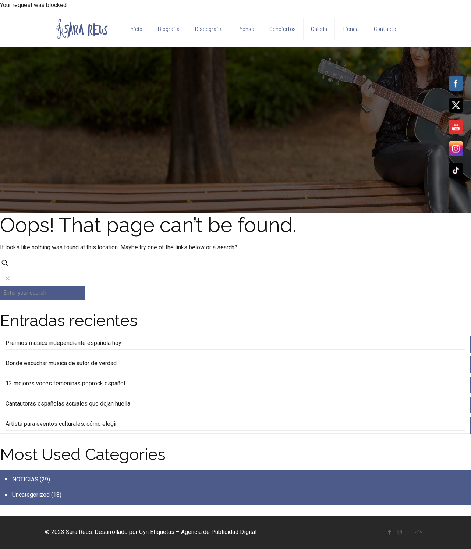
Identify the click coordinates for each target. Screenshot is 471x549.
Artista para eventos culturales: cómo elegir (61, 423)
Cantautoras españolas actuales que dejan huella (68, 403)
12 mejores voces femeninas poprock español (65, 383)
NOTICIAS (25, 479)
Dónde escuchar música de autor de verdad (61, 363)
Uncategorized (31, 494)
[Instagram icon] (399, 532)
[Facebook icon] (389, 532)
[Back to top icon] (418, 531)
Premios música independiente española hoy (63, 342)
